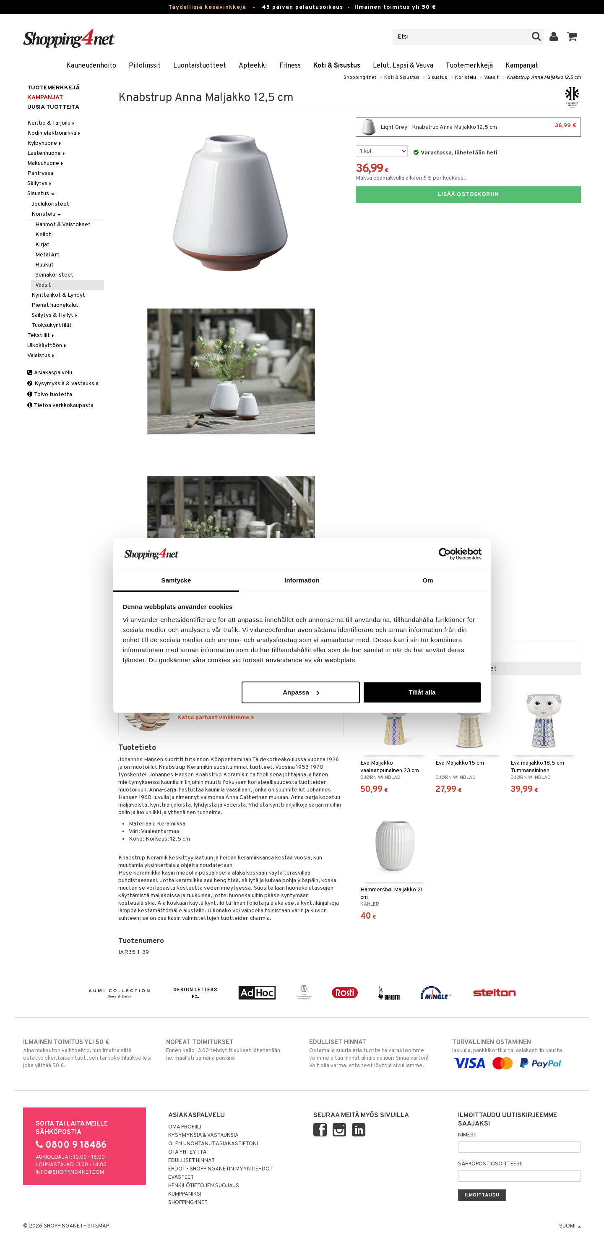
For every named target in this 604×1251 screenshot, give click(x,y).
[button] (572, 37)
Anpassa (301, 692)
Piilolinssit (145, 66)
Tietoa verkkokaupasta (60, 405)
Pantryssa (40, 173)
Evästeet (181, 1177)
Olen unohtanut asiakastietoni (213, 1144)
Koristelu (465, 77)
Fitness (290, 66)
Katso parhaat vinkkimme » (215, 717)
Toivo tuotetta (49, 394)
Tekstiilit (41, 335)
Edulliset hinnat (191, 1160)
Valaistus (41, 355)
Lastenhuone (46, 153)
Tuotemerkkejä (469, 66)
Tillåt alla (422, 692)
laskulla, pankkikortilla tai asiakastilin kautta (516, 1053)
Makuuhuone (46, 163)
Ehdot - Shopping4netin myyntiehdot (220, 1169)
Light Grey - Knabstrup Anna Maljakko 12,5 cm (468, 127)
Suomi (570, 1226)
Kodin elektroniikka (54, 133)
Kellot (43, 234)
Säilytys (40, 183)
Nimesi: (467, 1135)
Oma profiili (184, 1127)
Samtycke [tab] (176, 580)
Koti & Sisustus (336, 66)
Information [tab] (302, 580)
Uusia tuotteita (53, 107)
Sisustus (437, 77)
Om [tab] (427, 580)
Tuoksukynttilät (51, 325)
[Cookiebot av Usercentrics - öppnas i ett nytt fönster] (445, 554)
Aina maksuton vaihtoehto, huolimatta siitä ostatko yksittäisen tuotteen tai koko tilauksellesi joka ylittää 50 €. (87, 1053)
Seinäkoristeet (54, 275)
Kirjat (42, 244)
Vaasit (491, 77)
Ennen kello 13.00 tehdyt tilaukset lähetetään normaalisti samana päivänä (230, 1050)
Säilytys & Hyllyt (55, 315)
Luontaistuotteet (199, 66)
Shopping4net (360, 77)
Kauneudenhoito (91, 66)
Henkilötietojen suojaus (203, 1186)
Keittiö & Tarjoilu (51, 123)
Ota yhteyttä (187, 1152)
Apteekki (253, 66)
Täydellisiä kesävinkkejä (207, 7)
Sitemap (98, 1226)
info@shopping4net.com (70, 1172)
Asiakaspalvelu (49, 372)
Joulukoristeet (50, 204)
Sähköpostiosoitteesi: (490, 1164)
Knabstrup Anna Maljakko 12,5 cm (544, 77)
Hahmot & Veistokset (63, 224)
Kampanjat (521, 66)
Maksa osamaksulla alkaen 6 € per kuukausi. (411, 178)
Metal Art (47, 255)
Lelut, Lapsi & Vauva (403, 66)
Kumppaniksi (184, 1194)
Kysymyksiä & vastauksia (63, 383)
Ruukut (44, 265)
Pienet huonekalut (54, 305)
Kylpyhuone (44, 143)
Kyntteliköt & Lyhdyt (58, 295)
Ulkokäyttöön (47, 345)
